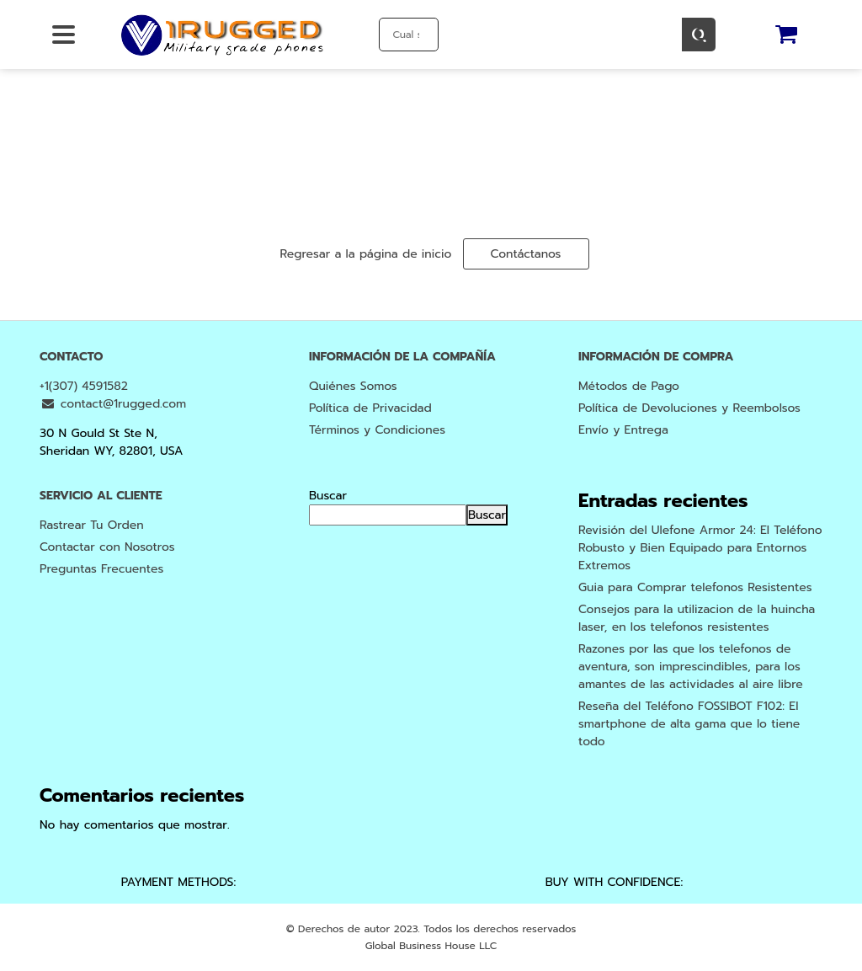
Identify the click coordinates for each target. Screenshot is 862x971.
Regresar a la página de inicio (365, 254)
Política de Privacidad (370, 408)
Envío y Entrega (623, 430)
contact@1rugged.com (113, 404)
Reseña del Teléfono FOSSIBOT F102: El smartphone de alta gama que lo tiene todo (689, 723)
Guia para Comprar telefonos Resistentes (695, 587)
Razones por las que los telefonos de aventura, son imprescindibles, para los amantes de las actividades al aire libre (690, 666)
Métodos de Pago (628, 386)
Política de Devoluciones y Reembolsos (689, 408)
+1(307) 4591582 (84, 386)
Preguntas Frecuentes (101, 569)
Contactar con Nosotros (107, 547)
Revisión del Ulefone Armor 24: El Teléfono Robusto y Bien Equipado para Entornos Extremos (700, 547)
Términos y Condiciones (377, 430)
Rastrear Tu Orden (92, 525)
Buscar (328, 495)
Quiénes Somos (353, 386)
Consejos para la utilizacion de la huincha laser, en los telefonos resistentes (696, 618)
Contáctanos (526, 254)
